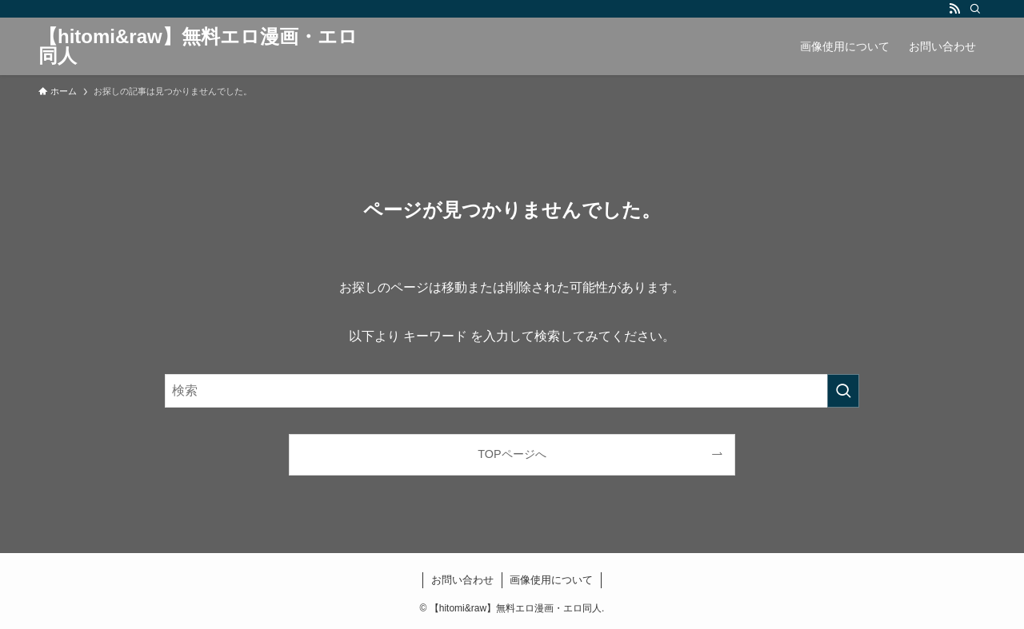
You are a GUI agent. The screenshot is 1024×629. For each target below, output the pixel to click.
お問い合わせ (462, 580)
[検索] (975, 9)
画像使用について (551, 580)
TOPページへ (512, 454)
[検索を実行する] (843, 391)
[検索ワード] (512, 391)
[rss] (954, 9)
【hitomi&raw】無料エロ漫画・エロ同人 (198, 46)
